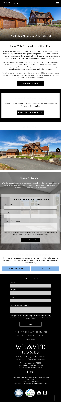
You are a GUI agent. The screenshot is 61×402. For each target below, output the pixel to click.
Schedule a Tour (30, 83)
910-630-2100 (20, 359)
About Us (43, 336)
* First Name (8, 204)
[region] (30, 150)
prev (3, 150)
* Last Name (35, 204)
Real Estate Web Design (22, 383)
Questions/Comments (12, 221)
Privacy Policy (26, 381)
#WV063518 (38, 365)
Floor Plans (19, 336)
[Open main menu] (58, 3)
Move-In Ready (27, 332)
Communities (41, 332)
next (58, 150)
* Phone (34, 213)
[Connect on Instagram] (31, 372)
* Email (6, 213)
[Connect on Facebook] (28, 372)
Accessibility (35, 381)
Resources (32, 336)
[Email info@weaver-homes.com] (18, 3)
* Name (12, 282)
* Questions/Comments (19, 305)
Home (16, 332)
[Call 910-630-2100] (15, 3)
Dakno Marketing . (40, 383)
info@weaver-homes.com (36, 359)
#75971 (39, 368)
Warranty (30, 340)
